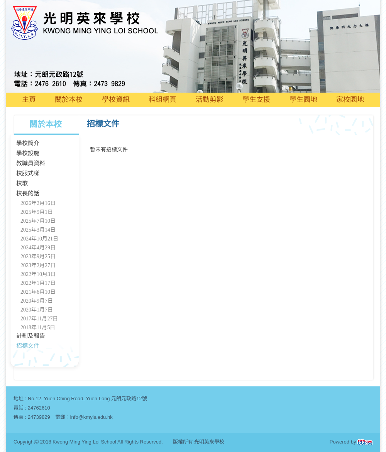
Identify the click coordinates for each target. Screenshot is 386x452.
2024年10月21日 (39, 239)
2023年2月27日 (38, 265)
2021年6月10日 (38, 292)
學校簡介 (27, 143)
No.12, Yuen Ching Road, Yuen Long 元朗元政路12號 (87, 398)
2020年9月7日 (36, 301)
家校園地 (350, 99)
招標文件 (27, 346)
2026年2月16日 (38, 203)
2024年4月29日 (38, 248)
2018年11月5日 (37, 327)
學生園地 (303, 99)
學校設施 (27, 153)
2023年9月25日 (38, 256)
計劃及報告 (30, 336)
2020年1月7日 (36, 310)
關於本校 (69, 99)
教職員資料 (30, 163)
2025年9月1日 (36, 212)
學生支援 (256, 99)
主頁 (29, 99)
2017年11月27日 (39, 319)
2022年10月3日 (38, 274)
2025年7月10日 (38, 221)
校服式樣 (27, 173)
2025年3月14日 (38, 230)
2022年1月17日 (38, 283)
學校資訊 (116, 99)
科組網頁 (162, 99)
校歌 (22, 183)
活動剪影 (209, 99)
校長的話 (27, 193)
